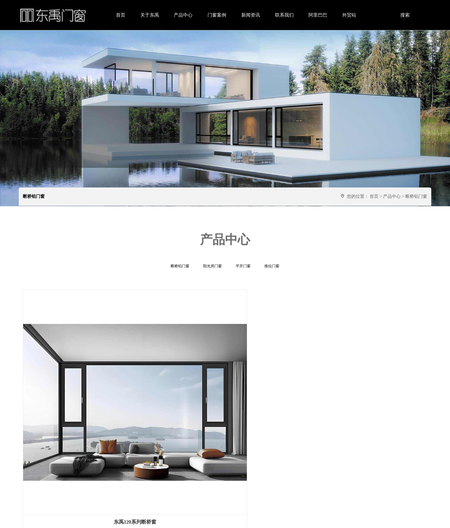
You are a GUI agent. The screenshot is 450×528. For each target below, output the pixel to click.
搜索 (405, 15)
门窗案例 (217, 15)
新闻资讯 (250, 15)
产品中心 (183, 15)
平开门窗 (243, 266)
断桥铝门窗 (416, 196)
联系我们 (284, 15)
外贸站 (349, 15)
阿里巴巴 (317, 15)
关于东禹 (149, 15)
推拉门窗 (271, 266)
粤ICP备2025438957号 (209, 520)
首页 (120, 15)
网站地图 (239, 520)
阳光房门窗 (212, 266)
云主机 (255, 520)
